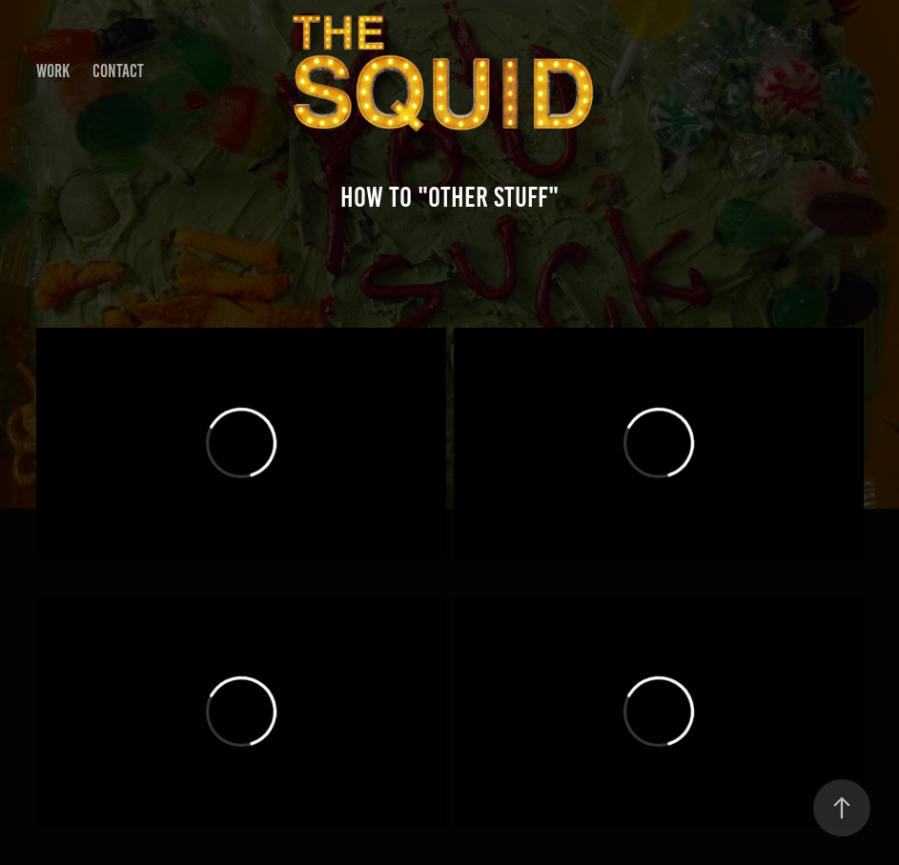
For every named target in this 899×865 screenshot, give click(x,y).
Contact (118, 71)
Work (53, 71)
